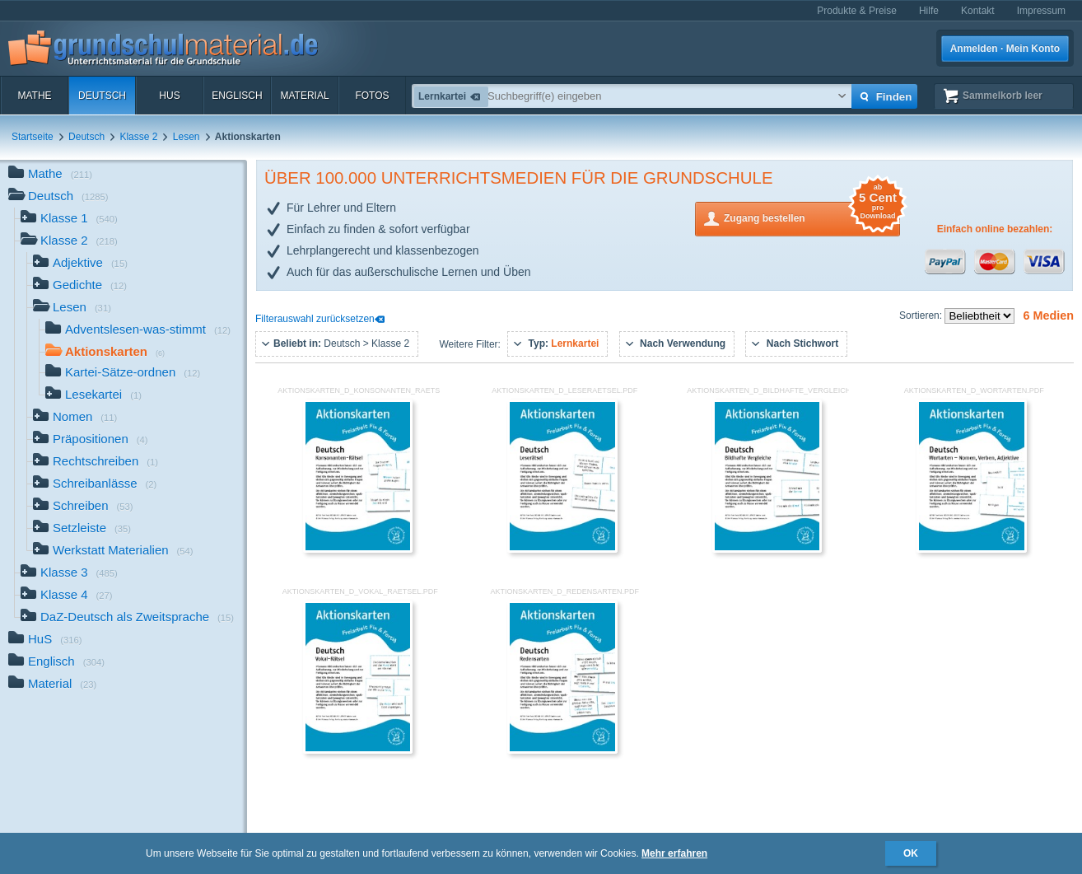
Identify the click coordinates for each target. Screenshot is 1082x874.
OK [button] (910, 853)
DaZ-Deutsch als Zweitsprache (127, 618)
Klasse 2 (138, 137)
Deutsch (102, 95)
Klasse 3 (69, 573)
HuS (169, 95)
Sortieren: (921, 315)
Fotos (372, 95)
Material (304, 95)
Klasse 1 (69, 219)
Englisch (237, 95)
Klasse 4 (67, 596)
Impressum (1041, 10)
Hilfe (929, 10)
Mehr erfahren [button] (674, 853)
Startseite (33, 137)
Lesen (186, 137)
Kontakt (978, 10)
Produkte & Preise (857, 10)
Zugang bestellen (812, 217)
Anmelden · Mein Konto (1005, 48)
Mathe (34, 95)
